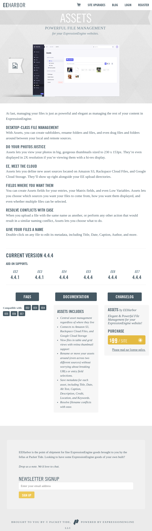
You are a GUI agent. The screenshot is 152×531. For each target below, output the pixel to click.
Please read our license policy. (128, 350)
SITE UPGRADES (96, 5)
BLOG (115, 5)
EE (14, 5)
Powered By (107, 521)
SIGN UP (26, 495)
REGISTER (143, 5)
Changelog (125, 296)
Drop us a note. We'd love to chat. (39, 466)
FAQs (27, 296)
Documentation (76, 296)
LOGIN (128, 5)
